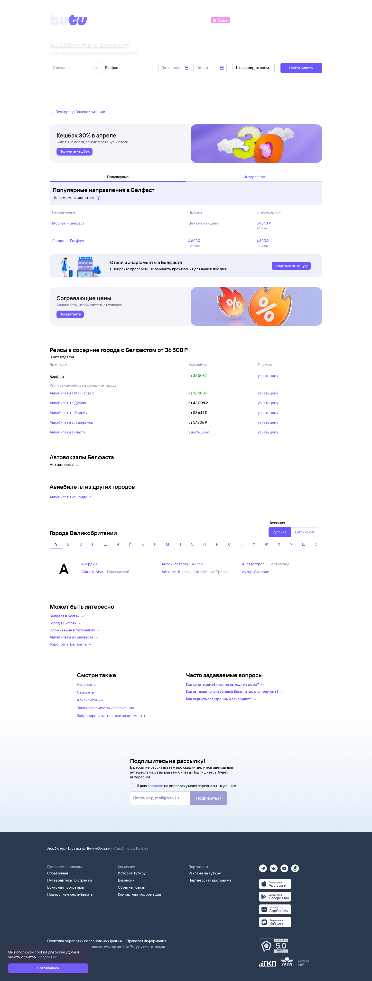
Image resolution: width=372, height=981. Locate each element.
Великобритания (99, 848)
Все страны (76, 848)
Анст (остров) (254, 564)
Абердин (89, 564)
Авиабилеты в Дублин (68, 403)
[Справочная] (312, 20)
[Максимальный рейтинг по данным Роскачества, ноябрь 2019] (273, 946)
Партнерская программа (209, 880)
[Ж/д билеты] (173, 20)
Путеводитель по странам (69, 880)
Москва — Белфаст (68, 223)
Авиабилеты (56, 848)
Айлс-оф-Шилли (176, 571)
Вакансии (126, 880)
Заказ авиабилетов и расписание (105, 708)
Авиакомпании (90, 700)
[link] (74, 152)
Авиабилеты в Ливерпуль (71, 422)
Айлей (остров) (175, 564)
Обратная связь (131, 887)
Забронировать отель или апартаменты (111, 715)
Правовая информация (146, 941)
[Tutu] (69, 20)
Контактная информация (139, 894)
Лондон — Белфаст (68, 240)
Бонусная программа (65, 887)
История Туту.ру (132, 873)
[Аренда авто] (286, 20)
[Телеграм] (263, 866)
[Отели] (220, 20)
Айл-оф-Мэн (92, 571)
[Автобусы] (199, 20)
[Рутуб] (295, 866)
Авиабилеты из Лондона (71, 497)
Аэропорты (86, 684)
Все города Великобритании (77, 112)
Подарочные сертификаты (70, 894)
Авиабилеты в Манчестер (72, 393)
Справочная (57, 873)
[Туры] (264, 20)
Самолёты (85, 692)
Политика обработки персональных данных (84, 941)
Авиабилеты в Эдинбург (70, 412)
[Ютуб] (284, 866)
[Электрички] (243, 20)
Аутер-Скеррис (255, 571)
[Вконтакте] (274, 866)
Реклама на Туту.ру (204, 873)
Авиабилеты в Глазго (67, 432)
